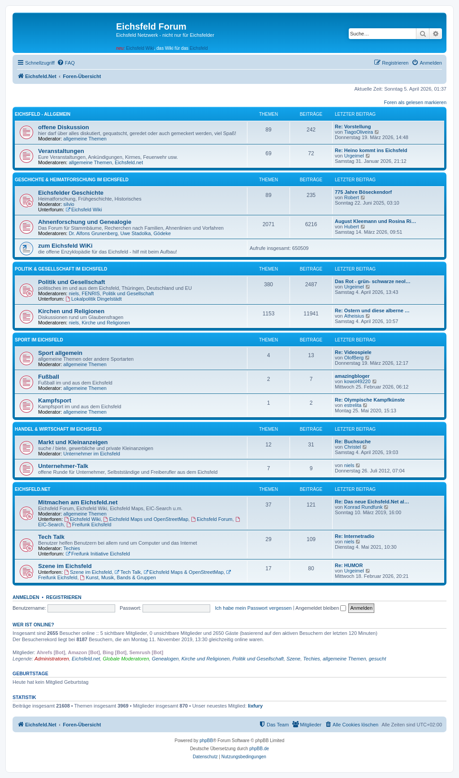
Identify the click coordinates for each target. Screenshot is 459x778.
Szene (293, 658)
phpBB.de (259, 748)
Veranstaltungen (61, 151)
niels (74, 293)
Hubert (351, 226)
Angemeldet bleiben (320, 608)
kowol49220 (357, 381)
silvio (68, 204)
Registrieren (64, 597)
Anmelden (26, 597)
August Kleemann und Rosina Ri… (375, 221)
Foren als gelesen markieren (415, 102)
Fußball (48, 376)
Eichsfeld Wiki (140, 48)
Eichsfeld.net (129, 162)
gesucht (377, 658)
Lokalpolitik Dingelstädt (93, 299)
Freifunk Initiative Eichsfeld (97, 553)
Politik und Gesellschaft (71, 282)
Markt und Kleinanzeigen (73, 442)
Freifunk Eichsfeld (88, 524)
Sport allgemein (60, 353)
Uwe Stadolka (135, 233)
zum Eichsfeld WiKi (65, 245)
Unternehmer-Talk (63, 466)
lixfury (255, 705)
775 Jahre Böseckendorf (363, 192)
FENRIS (91, 293)
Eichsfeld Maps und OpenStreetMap (146, 519)
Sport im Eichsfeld (39, 339)
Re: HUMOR (349, 565)
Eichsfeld (199, 48)
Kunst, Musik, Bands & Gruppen (118, 577)
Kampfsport (54, 400)
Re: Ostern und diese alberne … (372, 310)
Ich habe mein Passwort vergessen (253, 608)
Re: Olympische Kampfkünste (370, 399)
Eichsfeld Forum (211, 519)
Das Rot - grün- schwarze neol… (373, 281)
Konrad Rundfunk (363, 507)
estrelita (353, 405)
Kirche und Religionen (106, 322)
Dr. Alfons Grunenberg (93, 233)
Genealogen (165, 658)
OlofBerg (354, 357)
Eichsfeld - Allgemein (42, 114)
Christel (352, 447)
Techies (71, 548)
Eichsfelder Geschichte (71, 192)
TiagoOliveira (358, 132)
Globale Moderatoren (126, 658)
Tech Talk (51, 536)
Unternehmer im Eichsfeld (91, 453)
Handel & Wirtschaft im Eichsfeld (58, 429)
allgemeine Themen (84, 138)
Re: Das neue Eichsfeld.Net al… (372, 501)
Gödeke (162, 233)
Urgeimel (354, 155)
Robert (351, 197)
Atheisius (354, 316)
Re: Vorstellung (353, 126)
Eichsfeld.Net (32, 489)
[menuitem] (66, 62)
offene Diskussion (63, 127)
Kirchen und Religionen (71, 311)
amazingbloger (352, 376)
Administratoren (52, 658)
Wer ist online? (33, 624)
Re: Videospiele (353, 352)
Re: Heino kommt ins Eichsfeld (371, 150)
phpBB (206, 740)
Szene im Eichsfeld (64, 566)
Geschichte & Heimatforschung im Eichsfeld (72, 179)
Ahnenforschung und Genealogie (84, 222)
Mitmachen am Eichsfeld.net (77, 502)
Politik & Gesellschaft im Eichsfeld (61, 269)
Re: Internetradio (354, 536)
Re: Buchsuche (353, 441)
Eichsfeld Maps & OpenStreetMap (183, 572)
